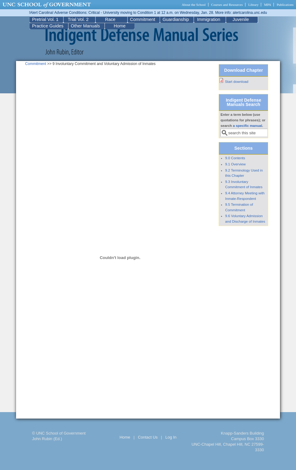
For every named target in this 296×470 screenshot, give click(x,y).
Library (253, 4)
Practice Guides (48, 25)
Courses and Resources (227, 4)
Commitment (142, 19)
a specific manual (247, 126)
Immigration (208, 19)
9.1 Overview (235, 164)
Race (110, 19)
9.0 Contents (235, 158)
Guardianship (175, 19)
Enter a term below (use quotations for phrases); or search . (242, 120)
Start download (236, 81)
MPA (267, 4)
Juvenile (240, 19)
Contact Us (148, 437)
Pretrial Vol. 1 (45, 19)
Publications (285, 4)
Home (119, 25)
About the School (194, 4)
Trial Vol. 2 (78, 19)
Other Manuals (85, 25)
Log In (170, 437)
